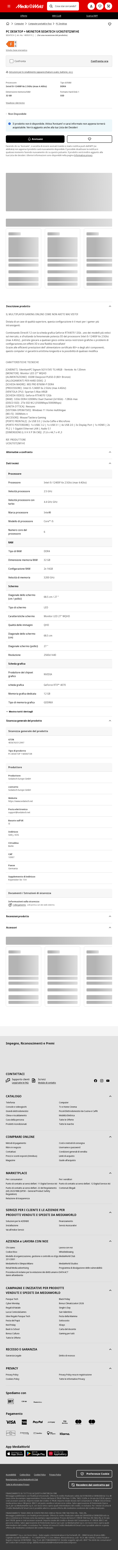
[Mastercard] (78, 1422)
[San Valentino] (65, 1312)
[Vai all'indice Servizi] (15, 1229)
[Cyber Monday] (13, 1303)
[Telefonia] (10, 1102)
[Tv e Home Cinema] (68, 1106)
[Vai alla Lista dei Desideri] (100, 6)
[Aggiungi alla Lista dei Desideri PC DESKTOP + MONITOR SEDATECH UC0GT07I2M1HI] (109, 24)
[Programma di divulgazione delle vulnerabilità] (80, 1267)
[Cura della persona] (15, 1119)
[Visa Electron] (65, 1422)
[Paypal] (38, 1422)
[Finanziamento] (66, 1221)
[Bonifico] (38, 1433)
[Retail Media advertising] (17, 1267)
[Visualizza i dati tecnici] (15, 102)
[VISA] (11, 1422)
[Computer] (64, 1102)
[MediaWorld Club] (67, 1256)
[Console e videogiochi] (16, 1106)
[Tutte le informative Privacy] (72, 1379)
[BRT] (11, 1401)
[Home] (8, 24)
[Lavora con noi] (66, 1247)
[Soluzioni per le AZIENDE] (17, 1221)
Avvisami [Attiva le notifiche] (35, 139)
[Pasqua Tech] (12, 1299)
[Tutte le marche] (66, 1124)
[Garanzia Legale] (13, 1355)
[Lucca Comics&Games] (16, 1312)
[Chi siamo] (10, 1247)
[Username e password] (69, 1147)
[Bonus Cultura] (12, 1333)
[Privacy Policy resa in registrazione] (75, 1374)
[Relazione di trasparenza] (18, 1198)
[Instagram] (103, 1081)
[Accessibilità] (11, 1474)
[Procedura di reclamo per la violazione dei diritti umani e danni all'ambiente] (32, 1274)
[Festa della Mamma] (68, 1316)
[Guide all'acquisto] (67, 1160)
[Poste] (38, 1402)
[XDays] (62, 1324)
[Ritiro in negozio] (13, 1147)
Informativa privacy (83, 155)
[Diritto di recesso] (67, 1355)
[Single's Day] (65, 1307)
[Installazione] (12, 1225)
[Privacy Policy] (12, 1374)
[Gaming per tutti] (67, 1333)
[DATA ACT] (63, 1272)
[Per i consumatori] (14, 1179)
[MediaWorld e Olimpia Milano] (19, 1263)
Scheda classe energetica (16, 50)
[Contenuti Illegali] (67, 1188)
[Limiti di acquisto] (67, 1156)
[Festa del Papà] (13, 1320)
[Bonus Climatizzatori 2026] (71, 1303)
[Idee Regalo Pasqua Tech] (18, 1316)
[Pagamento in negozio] (51, 1433)
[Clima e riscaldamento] (16, 1115)
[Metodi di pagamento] (16, 1143)
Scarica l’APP (92, 15)
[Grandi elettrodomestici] (17, 1111)
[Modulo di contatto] (47, 1082)
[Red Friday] (11, 1324)
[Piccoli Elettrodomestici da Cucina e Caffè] (78, 1111)
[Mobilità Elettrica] (67, 1115)
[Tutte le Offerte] (66, 1119)
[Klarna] (65, 1433)
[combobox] (65, 6)
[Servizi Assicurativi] (68, 1225)
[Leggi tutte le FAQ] (20, 1082)
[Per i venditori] (65, 1179)
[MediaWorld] (29, 6)
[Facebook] (97, 1081)
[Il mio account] (91, 6)
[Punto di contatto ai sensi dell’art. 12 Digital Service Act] (84, 1183)
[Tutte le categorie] (9, 6)
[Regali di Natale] (13, 1307)
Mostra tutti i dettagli (19, 711)
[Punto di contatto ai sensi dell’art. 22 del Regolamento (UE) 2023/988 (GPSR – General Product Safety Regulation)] (32, 1191)
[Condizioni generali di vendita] (73, 1151)
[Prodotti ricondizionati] (16, 1124)
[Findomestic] (24, 1433)
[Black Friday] (64, 1299)
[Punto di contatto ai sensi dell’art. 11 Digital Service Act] (31, 1183)
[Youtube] (109, 1081)
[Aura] (11, 1433)
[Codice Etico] (11, 1251)
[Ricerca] (51, 6)
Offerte (23, 15)
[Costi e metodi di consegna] (72, 1143)
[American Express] (24, 1422)
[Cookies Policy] (12, 1379)
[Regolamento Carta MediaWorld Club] (22, 1479)
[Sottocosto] (64, 1320)
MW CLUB (56, 15)
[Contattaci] (11, 1151)
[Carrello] (108, 6)
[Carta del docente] (67, 1329)
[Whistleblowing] (66, 1251)
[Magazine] (10, 1160)
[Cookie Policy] (40, 1474)
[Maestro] (92, 1422)
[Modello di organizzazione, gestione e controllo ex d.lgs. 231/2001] (32, 1258)
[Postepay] (51, 1422)
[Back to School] (13, 1329)
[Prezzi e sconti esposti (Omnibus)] (21, 1156)
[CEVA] (24, 1401)
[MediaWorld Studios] (68, 1263)
